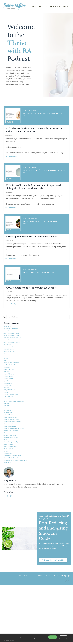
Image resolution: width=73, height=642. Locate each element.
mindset (6, 435)
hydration (7, 421)
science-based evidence (12, 483)
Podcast (34, 6)
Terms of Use (9, 632)
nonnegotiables (10, 444)
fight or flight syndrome (13, 399)
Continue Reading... (11, 163)
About (40, 6)
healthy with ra (10, 418)
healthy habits (9, 416)
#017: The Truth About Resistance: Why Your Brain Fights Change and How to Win (34, 133)
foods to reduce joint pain (14, 401)
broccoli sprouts (10, 382)
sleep (6, 486)
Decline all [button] (63, 637)
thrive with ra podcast (12, 517)
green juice (8, 404)
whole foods (8, 523)
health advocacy (10, 413)
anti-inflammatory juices (13, 365)
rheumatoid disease (11, 478)
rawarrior (7, 455)
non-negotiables (10, 441)
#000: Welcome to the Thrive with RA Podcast (33, 311)
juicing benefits (9, 427)
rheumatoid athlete (11, 475)
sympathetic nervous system (14, 514)
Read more (38, 638)
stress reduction (10, 500)
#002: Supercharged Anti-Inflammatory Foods (26, 254)
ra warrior (7, 452)
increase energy (9, 424)
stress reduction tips (12, 503)
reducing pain (9, 461)
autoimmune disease (11, 379)
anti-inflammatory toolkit (13, 373)
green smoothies (10, 407)
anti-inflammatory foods (13, 362)
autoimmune (8, 376)
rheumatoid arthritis (11, 466)
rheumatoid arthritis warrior (14, 472)
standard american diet (12, 492)
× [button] (71, 635)
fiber (5, 396)
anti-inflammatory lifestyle (14, 368)
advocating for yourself (12, 356)
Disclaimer (27, 632)
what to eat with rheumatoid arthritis (18, 520)
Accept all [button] (53, 637)
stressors (7, 509)
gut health (8, 410)
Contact (66, 6)
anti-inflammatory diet (12, 359)
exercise (6, 390)
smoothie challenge (11, 489)
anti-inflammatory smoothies (15, 370)
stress (6, 495)
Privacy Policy (18, 632)
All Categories (9, 353)
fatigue (6, 393)
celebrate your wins (11, 384)
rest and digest (9, 464)
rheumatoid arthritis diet (13, 469)
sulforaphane (9, 512)
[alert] (36, 638)
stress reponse (9, 506)
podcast (7, 449)
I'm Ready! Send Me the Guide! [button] (53, 616)
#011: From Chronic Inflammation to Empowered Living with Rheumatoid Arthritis (36, 198)
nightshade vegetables (12, 438)
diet (5, 387)
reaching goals (9, 458)
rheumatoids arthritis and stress (16, 480)
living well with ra (11, 432)
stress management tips (13, 497)
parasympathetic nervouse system (16, 447)
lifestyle (7, 430)
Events (59, 6)
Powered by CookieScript (9, 640)
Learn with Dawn (49, 6)
